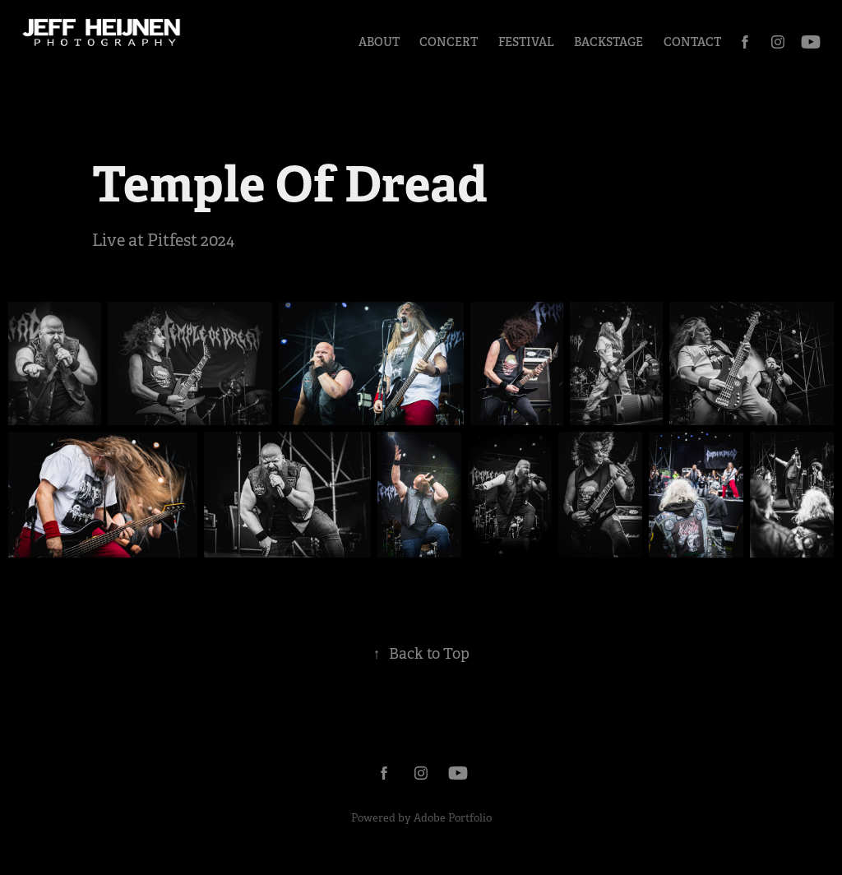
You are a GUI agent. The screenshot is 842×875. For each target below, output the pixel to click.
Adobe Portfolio (453, 818)
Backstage (608, 42)
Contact (692, 42)
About (379, 42)
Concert (448, 42)
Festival (526, 42)
